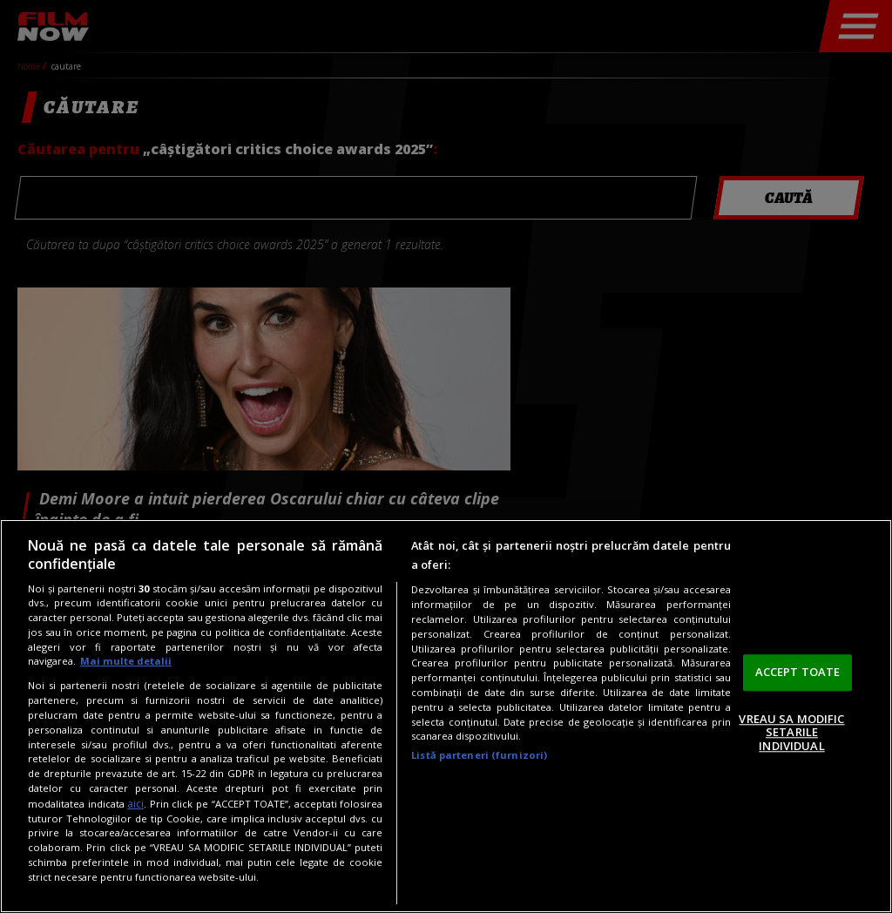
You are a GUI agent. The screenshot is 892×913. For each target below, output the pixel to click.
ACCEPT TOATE (798, 672)
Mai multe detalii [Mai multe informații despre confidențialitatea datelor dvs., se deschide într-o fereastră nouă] (126, 660)
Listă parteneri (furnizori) (479, 754)
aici (135, 803)
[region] (446, 716)
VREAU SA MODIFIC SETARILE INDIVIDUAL (791, 732)
